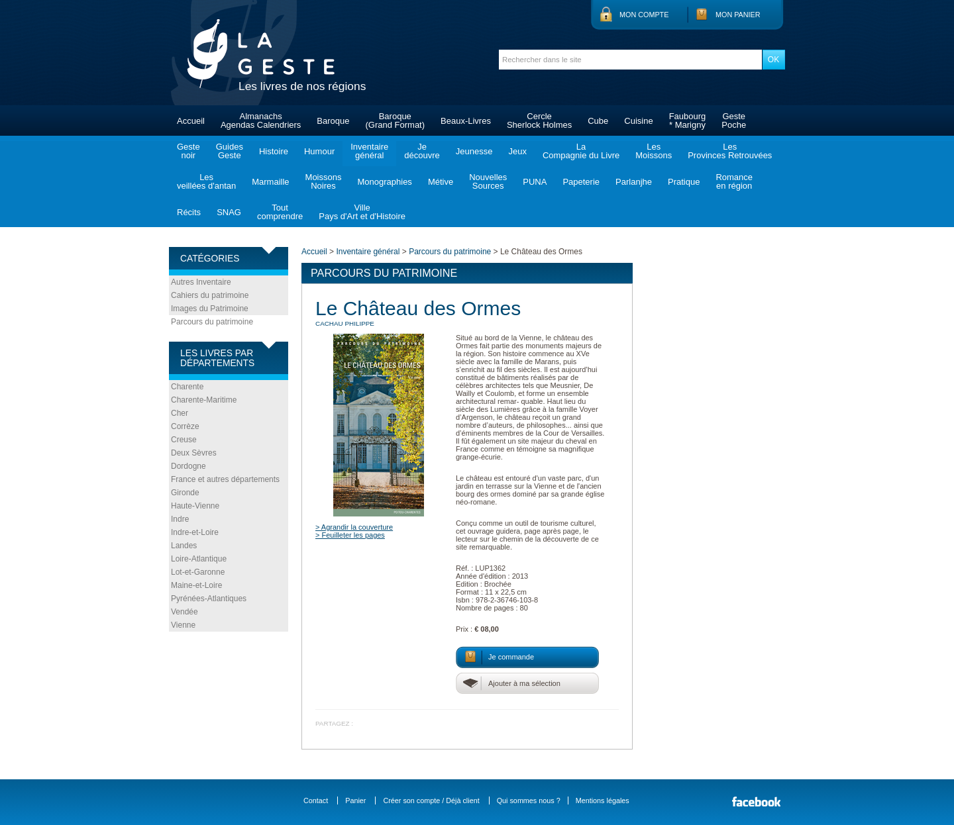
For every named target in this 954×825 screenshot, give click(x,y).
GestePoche (733, 120)
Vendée (184, 611)
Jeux (517, 151)
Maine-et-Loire (196, 585)
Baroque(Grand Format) (395, 120)
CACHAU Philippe (344, 323)
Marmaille (270, 182)
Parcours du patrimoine (212, 321)
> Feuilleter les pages (350, 535)
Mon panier (738, 15)
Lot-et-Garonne (198, 572)
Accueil (191, 121)
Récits (189, 212)
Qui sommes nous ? (528, 800)
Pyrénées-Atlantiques (208, 598)
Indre (180, 519)
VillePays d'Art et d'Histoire (362, 212)
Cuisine (638, 121)
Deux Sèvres (194, 453)
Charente (187, 386)
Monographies (384, 182)
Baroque (333, 121)
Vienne (183, 625)
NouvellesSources (488, 181)
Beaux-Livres (466, 121)
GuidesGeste (229, 151)
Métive (440, 182)
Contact (315, 800)
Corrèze (185, 426)
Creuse (184, 439)
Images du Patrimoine (209, 308)
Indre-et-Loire (195, 532)
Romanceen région (734, 181)
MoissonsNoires (323, 181)
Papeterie (581, 182)
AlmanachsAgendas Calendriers (261, 120)
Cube (598, 121)
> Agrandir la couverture (354, 527)
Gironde (185, 492)
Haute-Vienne (195, 505)
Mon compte (643, 15)
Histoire (273, 151)
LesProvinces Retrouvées (730, 151)
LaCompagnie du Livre (581, 151)
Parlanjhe (633, 182)
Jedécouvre (421, 151)
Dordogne (188, 466)
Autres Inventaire (201, 282)
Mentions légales (602, 800)
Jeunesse (474, 151)
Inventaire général (367, 251)
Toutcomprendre (280, 212)
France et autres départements (225, 479)
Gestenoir (188, 151)
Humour (319, 151)
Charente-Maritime (204, 400)
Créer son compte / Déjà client (431, 800)
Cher (179, 413)
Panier (355, 800)
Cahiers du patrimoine (209, 295)
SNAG (229, 212)
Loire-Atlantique (199, 558)
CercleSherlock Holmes (539, 120)
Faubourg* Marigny (687, 120)
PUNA (535, 182)
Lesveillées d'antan (206, 181)
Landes (184, 545)
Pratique (684, 182)
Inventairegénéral (369, 151)
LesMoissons (653, 151)
